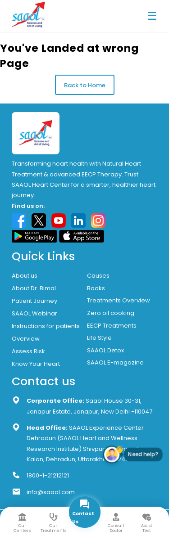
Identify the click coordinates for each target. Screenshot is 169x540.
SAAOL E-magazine (115, 362)
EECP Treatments (112, 325)
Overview (26, 338)
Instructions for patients (46, 326)
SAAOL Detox (105, 350)
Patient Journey (34, 301)
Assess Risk (28, 351)
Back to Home (84, 85)
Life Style (99, 337)
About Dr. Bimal (34, 288)
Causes (98, 275)
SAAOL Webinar (34, 313)
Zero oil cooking (110, 313)
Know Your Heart (36, 364)
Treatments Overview (118, 300)
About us (24, 275)
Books (96, 288)
